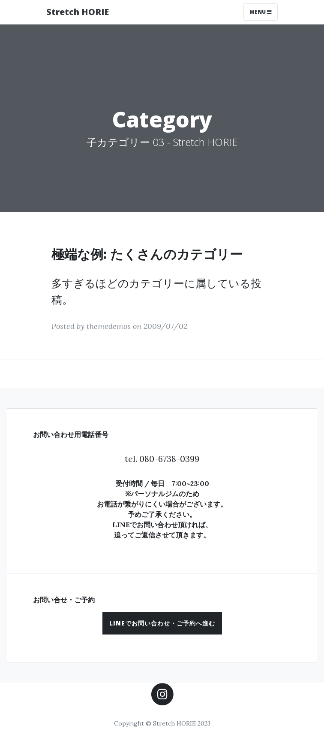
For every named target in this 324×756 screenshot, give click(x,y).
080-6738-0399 (169, 458)
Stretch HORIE (77, 12)
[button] (162, 623)
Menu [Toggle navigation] (260, 11)
